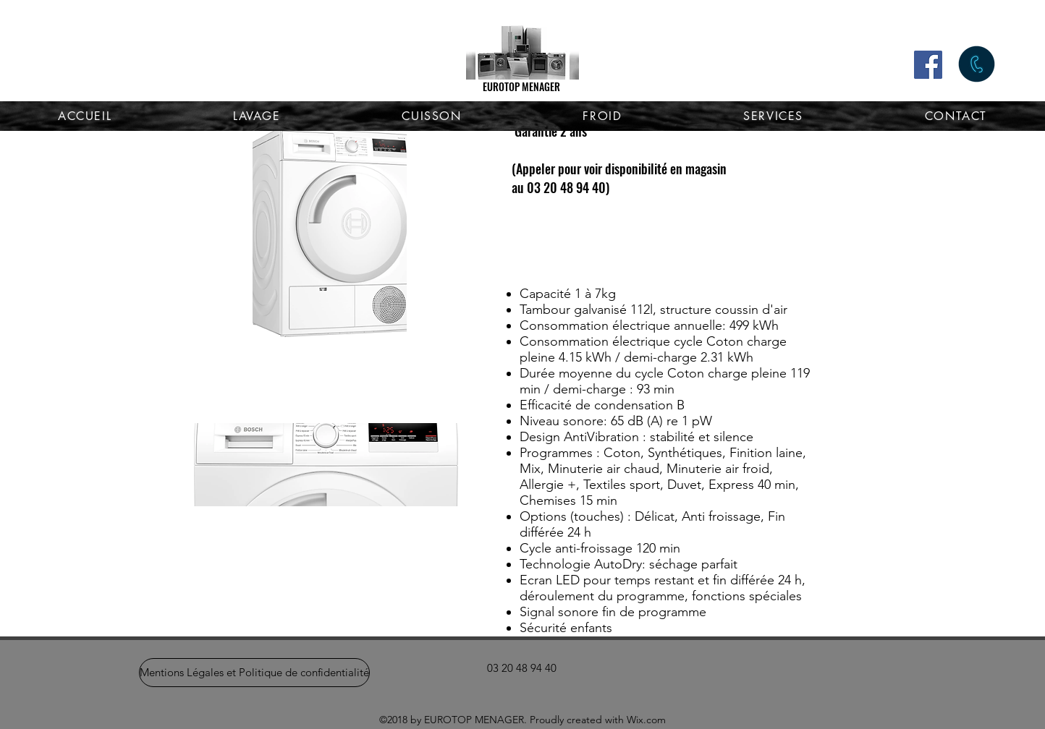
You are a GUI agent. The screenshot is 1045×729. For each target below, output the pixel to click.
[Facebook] (928, 65)
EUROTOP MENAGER (521, 86)
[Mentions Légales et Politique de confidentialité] (254, 672)
